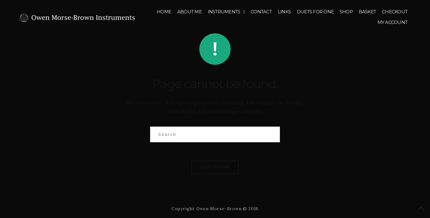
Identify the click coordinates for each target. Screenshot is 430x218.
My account (392, 22)
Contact (261, 12)
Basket (367, 12)
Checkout (394, 12)
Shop (346, 12)
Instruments (224, 12)
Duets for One (315, 12)
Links (284, 12)
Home (164, 12)
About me (189, 12)
